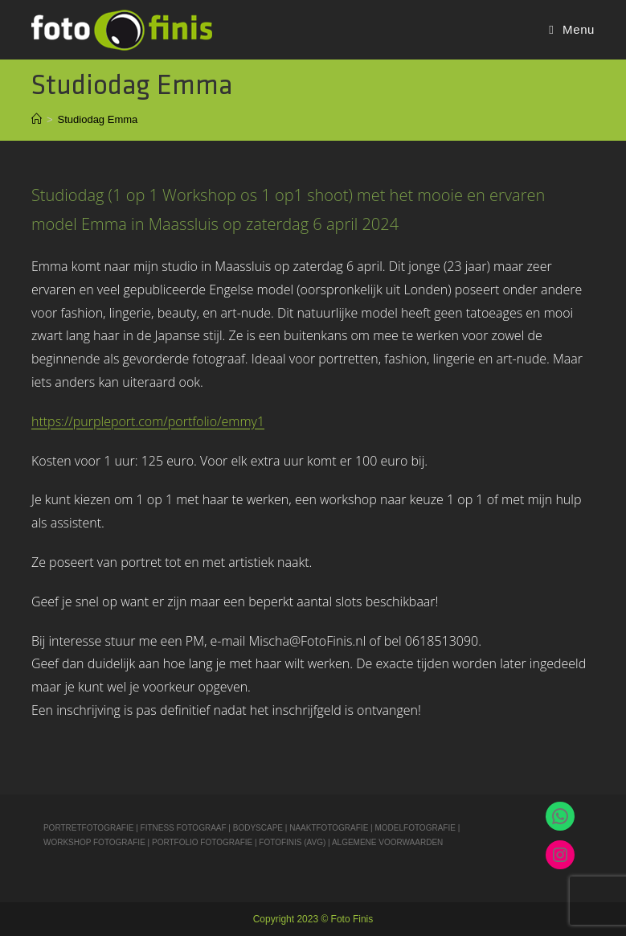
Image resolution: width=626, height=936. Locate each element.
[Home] (36, 119)
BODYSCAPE (258, 827)
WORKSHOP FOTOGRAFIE (94, 842)
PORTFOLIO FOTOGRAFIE (202, 842)
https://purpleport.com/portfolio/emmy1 (147, 421)
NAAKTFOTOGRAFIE (329, 827)
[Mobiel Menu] (572, 30)
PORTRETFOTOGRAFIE (89, 827)
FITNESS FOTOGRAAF (184, 827)
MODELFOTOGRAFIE (415, 827)
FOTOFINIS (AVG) (292, 842)
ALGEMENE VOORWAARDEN (387, 842)
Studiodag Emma (98, 119)
